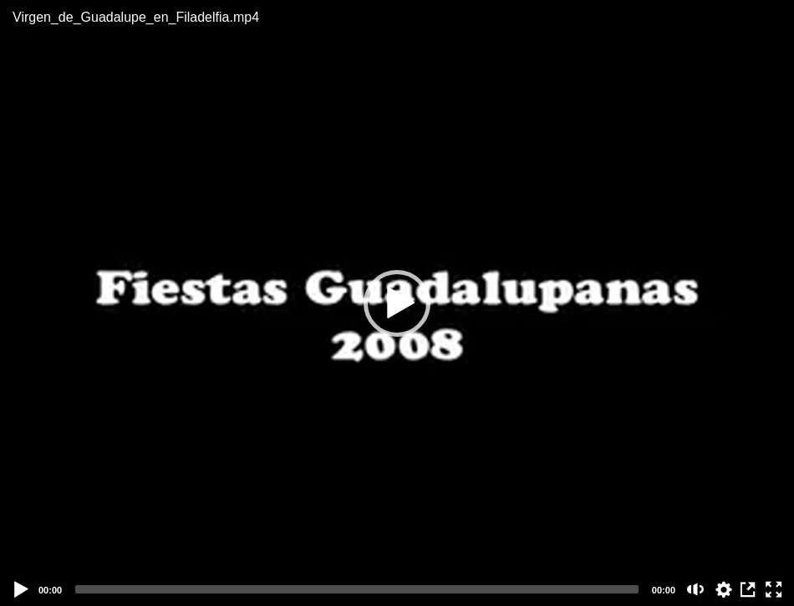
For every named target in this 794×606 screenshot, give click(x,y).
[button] (397, 303)
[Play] (21, 589)
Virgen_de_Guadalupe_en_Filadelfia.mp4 (136, 17)
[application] (397, 303)
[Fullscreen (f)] (774, 589)
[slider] (357, 589)
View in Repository (749, 589)
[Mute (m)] (695, 589)
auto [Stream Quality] (723, 589)
